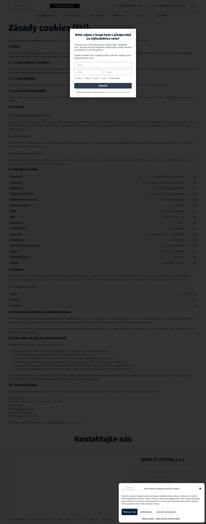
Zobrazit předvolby (166, 511)
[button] (200, 488)
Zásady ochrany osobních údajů (168, 519)
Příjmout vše (129, 511)
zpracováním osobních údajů (120, 92)
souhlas (107, 92)
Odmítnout (146, 511)
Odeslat (103, 85)
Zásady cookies (148, 519)
